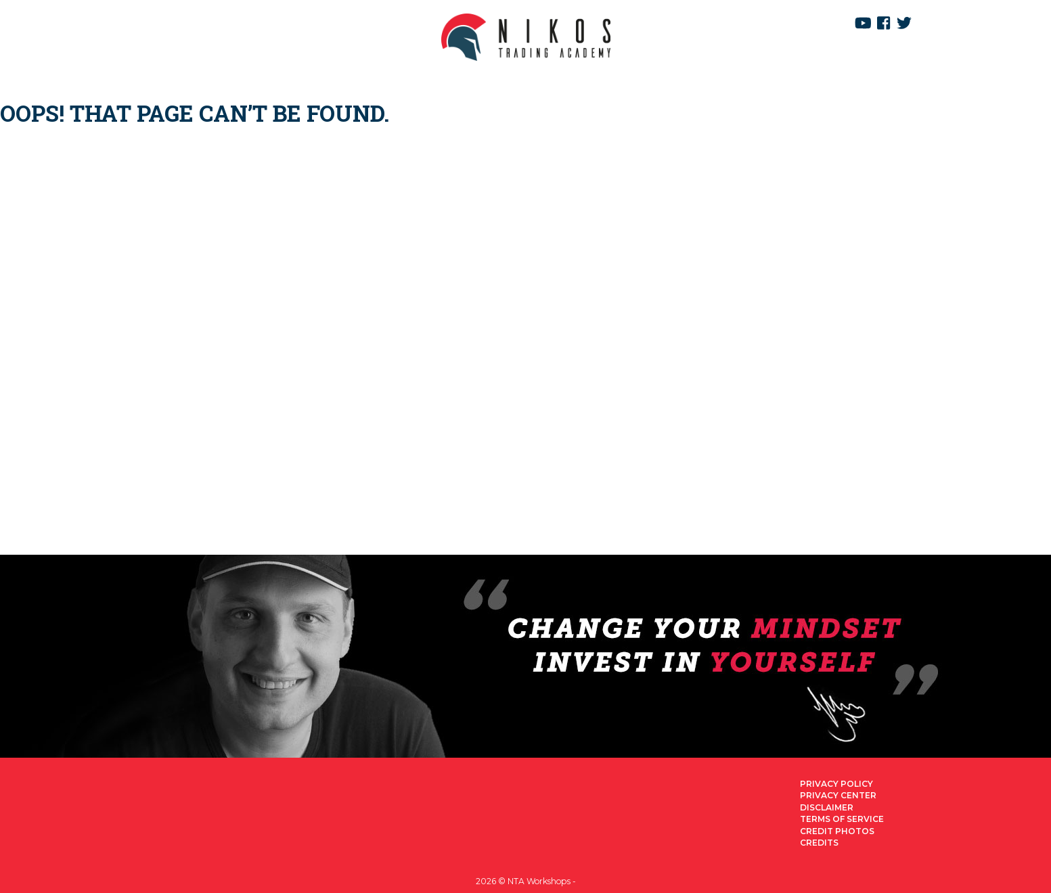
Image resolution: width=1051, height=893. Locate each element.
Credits (819, 843)
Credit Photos (837, 831)
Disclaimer (826, 807)
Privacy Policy (836, 784)
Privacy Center (838, 795)
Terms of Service (842, 819)
